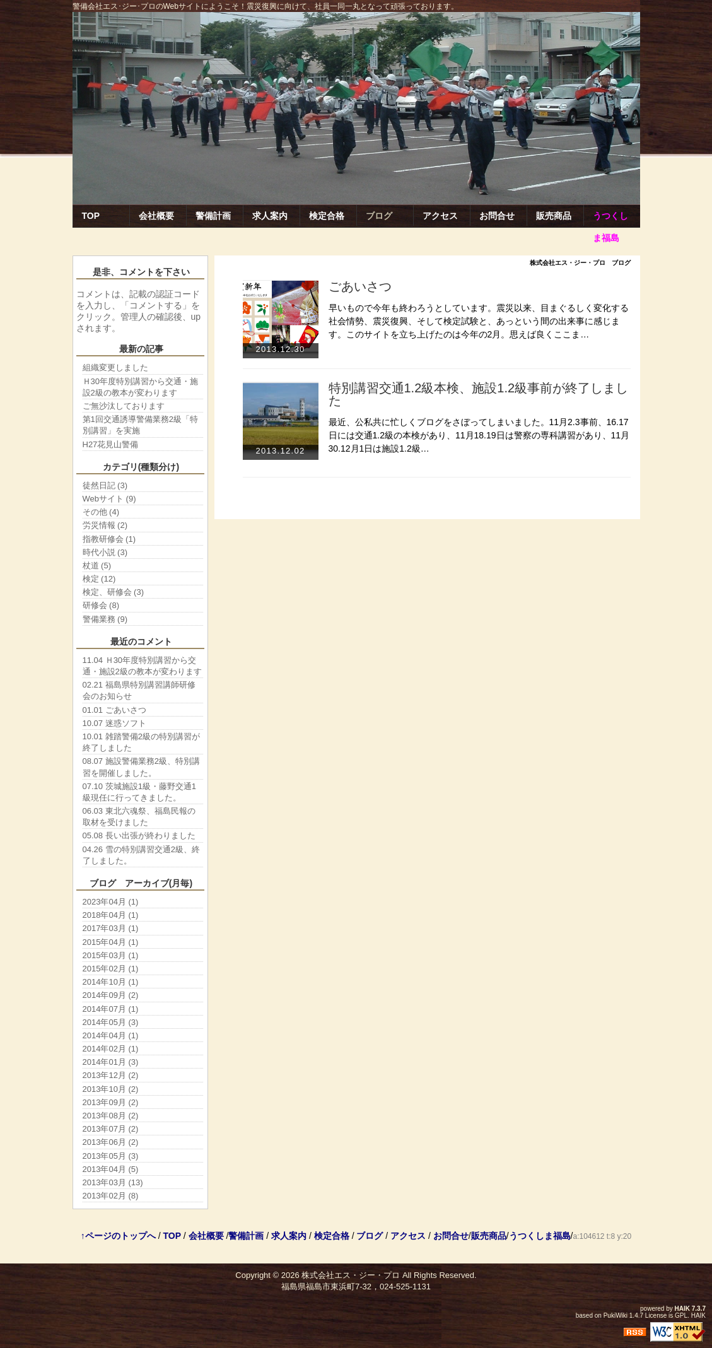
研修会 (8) (101, 605)
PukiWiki (615, 1315)
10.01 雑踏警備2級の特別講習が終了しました (141, 742)
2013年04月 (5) (111, 1169)
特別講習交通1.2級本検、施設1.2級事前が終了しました (479, 394)
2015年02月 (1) (111, 968)
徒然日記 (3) (105, 485)
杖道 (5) (97, 565)
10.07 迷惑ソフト (114, 723)
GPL (681, 1315)
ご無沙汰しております (124, 406)
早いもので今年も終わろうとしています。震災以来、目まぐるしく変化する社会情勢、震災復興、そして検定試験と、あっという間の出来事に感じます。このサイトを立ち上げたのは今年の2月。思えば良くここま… (479, 321)
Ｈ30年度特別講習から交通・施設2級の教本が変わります (140, 387)
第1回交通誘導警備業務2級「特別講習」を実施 (140, 424)
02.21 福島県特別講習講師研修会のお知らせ (139, 690)
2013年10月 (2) (111, 1089)
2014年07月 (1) (111, 1009)
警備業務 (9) (105, 619)
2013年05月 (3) (111, 1156)
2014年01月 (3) (111, 1062)
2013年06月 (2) (111, 1142)
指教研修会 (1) (109, 539)
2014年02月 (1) (111, 1048)
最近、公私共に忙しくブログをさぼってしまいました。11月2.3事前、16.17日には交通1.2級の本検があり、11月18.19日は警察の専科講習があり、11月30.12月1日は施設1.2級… (479, 435)
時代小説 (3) (105, 552)
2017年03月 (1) (111, 928)
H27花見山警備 (111, 444)
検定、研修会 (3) (113, 592)
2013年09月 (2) (111, 1102)
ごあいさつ (360, 286)
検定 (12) (99, 578)
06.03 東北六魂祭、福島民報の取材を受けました (139, 816)
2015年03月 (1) (111, 955)
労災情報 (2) (105, 525)
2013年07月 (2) (111, 1129)
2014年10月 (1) (111, 982)
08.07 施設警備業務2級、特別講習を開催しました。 (141, 766)
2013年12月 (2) (111, 1075)
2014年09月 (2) (111, 995)
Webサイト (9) (109, 498)
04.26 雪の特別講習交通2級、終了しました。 (141, 855)
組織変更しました (115, 367)
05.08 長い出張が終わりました (139, 835)
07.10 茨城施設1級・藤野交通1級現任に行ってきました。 (140, 792)
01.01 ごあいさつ (114, 710)
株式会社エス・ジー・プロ (350, 1275)
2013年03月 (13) (113, 1182)
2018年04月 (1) (111, 915)
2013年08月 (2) (111, 1115)
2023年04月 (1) (111, 901)
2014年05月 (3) (111, 1022)
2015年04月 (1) (111, 942)
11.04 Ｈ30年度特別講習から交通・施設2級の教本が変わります (142, 665)
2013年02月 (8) (111, 1195)
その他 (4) (101, 512)
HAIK (682, 1308)
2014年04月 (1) (111, 1035)
